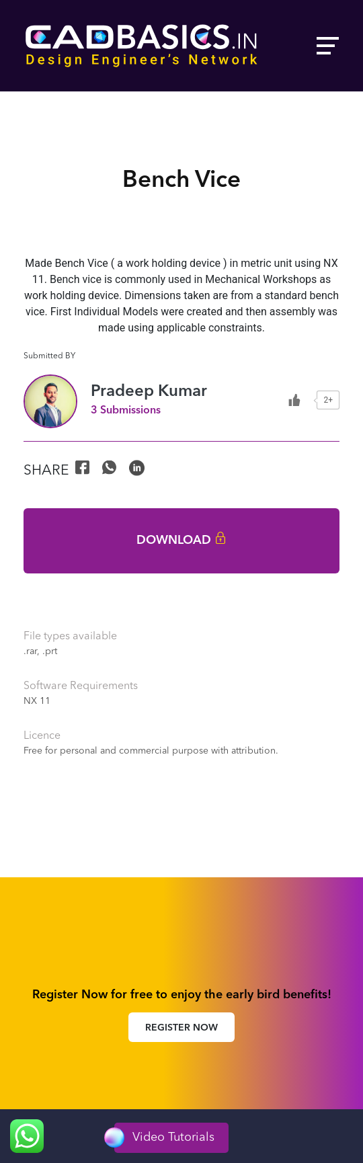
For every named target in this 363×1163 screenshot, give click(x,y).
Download (181, 540)
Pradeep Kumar (149, 392)
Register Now (181, 1028)
